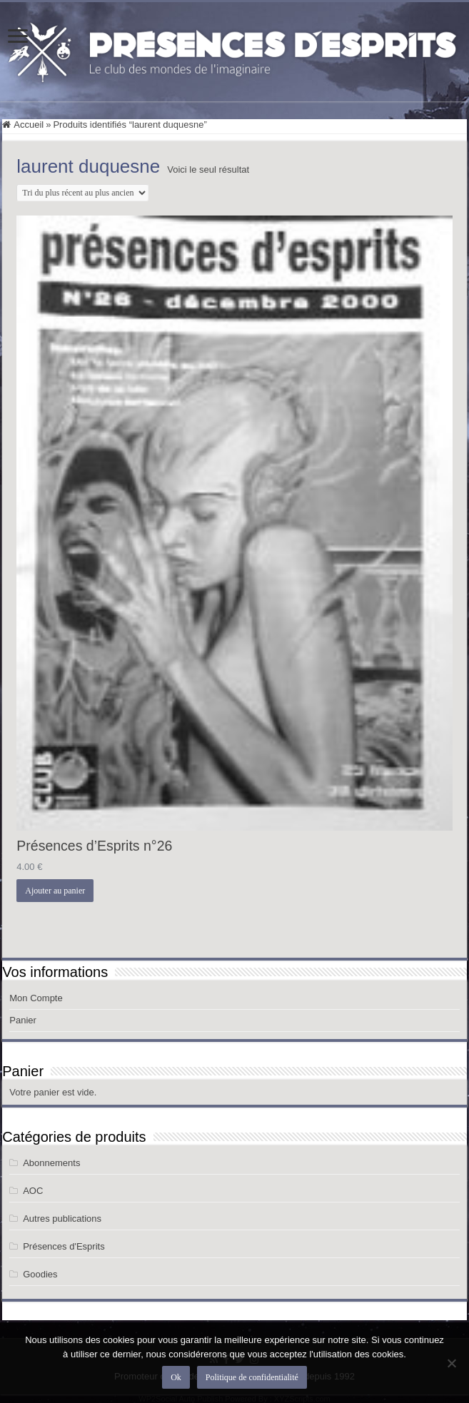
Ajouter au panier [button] (55, 891)
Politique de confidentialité (252, 1377)
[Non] (451, 1363)
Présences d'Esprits (63, 1246)
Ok (176, 1377)
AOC (33, 1190)
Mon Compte (35, 998)
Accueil (29, 124)
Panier (22, 1020)
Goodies (40, 1274)
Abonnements (51, 1163)
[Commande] (82, 192)
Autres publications (62, 1218)
